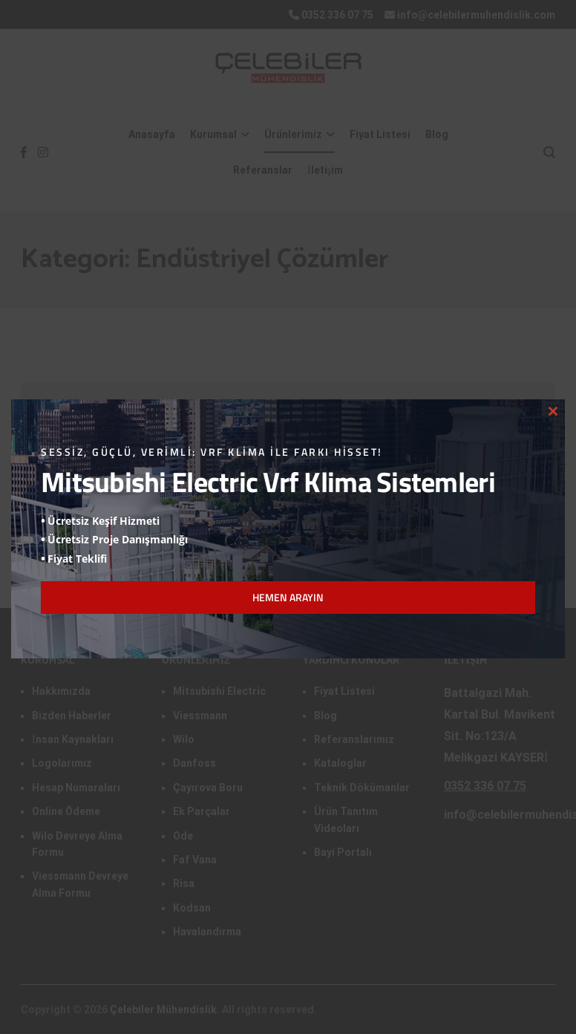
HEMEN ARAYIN (288, 597)
